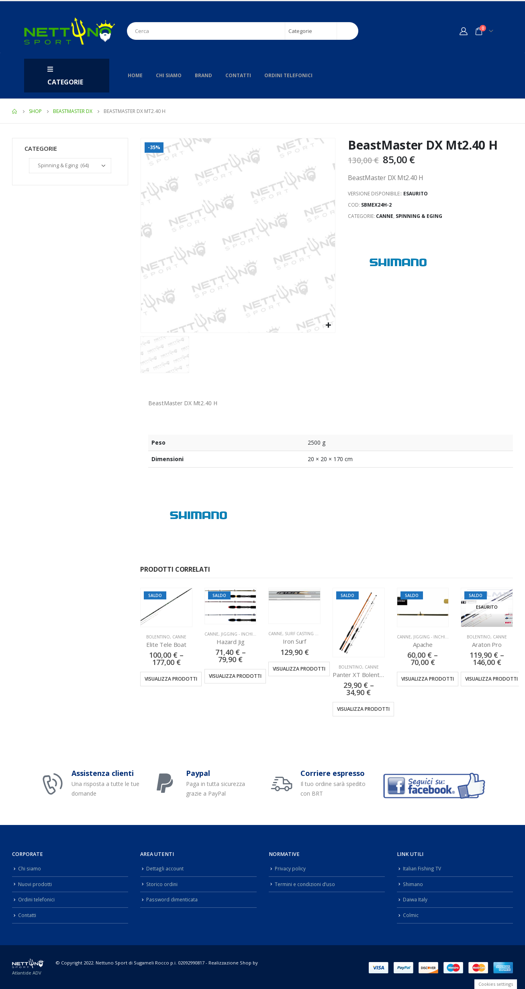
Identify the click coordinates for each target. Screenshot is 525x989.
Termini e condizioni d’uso (306, 883)
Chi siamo (169, 75)
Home (135, 75)
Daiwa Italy (415, 898)
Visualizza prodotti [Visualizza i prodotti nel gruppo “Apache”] (427, 678)
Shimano (413, 883)
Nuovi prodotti (35, 883)
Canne (384, 216)
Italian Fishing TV (422, 868)
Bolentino (158, 637)
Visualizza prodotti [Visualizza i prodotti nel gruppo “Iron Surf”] (299, 668)
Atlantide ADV (26, 971)
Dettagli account (165, 868)
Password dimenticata (172, 898)
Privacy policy (290, 868)
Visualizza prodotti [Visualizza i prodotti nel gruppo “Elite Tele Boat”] (171, 678)
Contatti (238, 75)
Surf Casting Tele (304, 633)
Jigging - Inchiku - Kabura (249, 634)
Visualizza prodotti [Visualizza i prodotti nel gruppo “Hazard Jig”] (235, 676)
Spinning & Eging (419, 216)
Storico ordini (162, 883)
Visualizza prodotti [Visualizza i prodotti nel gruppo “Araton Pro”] (491, 678)
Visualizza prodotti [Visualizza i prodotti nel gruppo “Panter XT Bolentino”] (363, 709)
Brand (203, 75)
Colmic (411, 913)
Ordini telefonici (288, 75)
